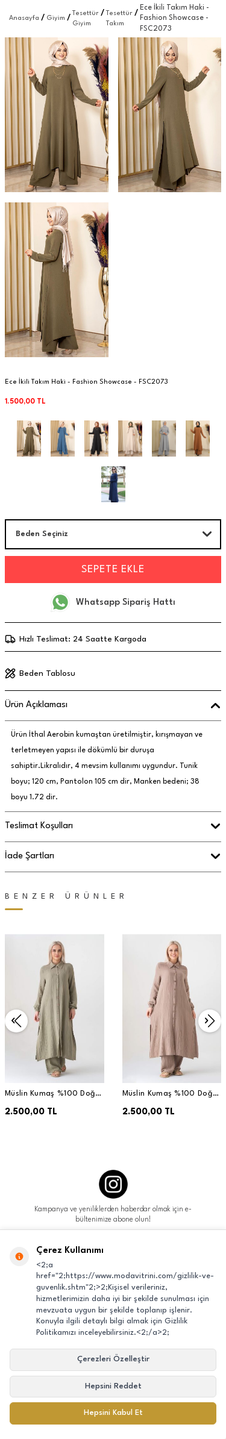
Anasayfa (24, 18)
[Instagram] (113, 1184)
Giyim (55, 18)
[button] (16, 1021)
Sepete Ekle (113, 569)
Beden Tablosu (40, 673)
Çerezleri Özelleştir (113, 1359)
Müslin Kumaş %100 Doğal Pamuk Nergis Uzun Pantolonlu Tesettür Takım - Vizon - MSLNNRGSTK (171, 1095)
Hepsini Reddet (113, 1386)
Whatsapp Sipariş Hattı (113, 602)
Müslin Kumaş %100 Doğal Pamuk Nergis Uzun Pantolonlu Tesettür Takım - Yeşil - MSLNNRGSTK (53, 1095)
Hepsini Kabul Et (113, 1413)
